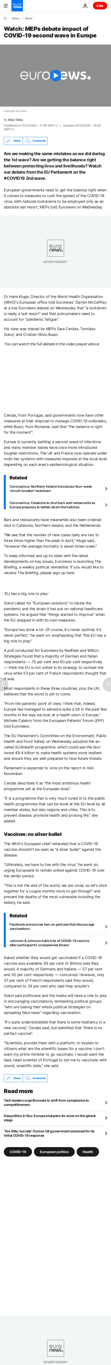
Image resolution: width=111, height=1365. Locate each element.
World (28, 18)
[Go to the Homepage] (17, 5)
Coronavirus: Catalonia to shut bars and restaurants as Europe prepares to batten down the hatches (52, 505)
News (16, 18)
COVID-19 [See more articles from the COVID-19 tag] (18, 1152)
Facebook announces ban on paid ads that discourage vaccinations (52, 926)
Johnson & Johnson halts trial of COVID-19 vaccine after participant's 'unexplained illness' (49, 943)
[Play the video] (55, 76)
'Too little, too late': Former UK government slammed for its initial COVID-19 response (49, 1133)
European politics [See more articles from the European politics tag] (54, 1152)
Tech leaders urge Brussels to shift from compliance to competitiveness (46, 1102)
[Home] (5, 18)
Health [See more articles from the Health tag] (88, 1152)
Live (100, 6)
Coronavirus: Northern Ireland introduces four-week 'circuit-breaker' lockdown (51, 488)
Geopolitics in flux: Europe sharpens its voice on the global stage (49, 1118)
